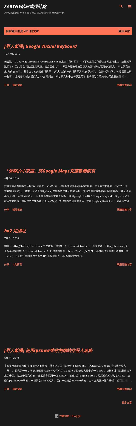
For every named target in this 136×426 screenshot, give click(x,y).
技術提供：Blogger (68, 416)
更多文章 (127, 402)
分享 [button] (6, 85)
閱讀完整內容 (124, 85)
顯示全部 (124, 31)
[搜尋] (121, 6)
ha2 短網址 (15, 231)
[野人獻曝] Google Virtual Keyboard (40, 46)
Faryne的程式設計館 (25, 6)
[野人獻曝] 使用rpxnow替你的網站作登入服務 (48, 350)
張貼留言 (17, 85)
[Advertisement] (68, 128)
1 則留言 (17, 264)
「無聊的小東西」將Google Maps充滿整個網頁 (49, 171)
